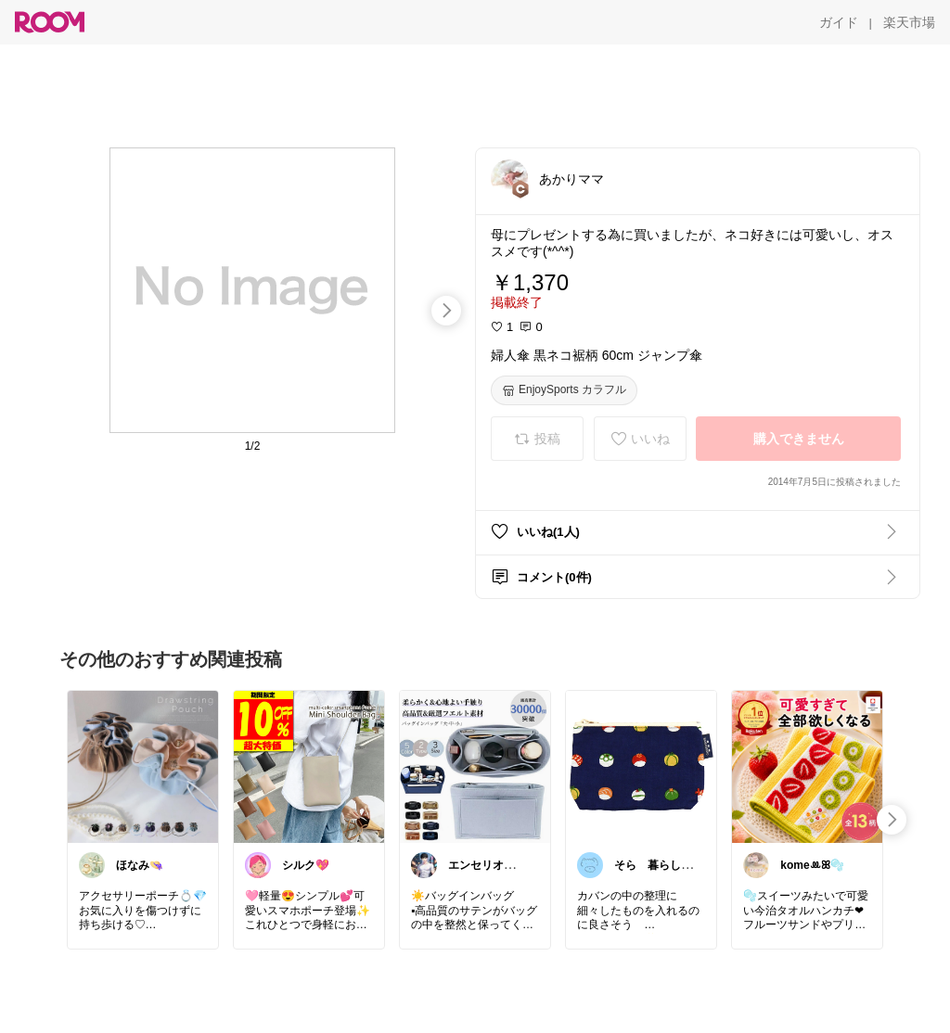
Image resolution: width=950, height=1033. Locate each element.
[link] (143, 766)
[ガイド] (838, 22)
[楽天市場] (909, 22)
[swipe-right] (446, 310)
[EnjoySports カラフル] (564, 390)
